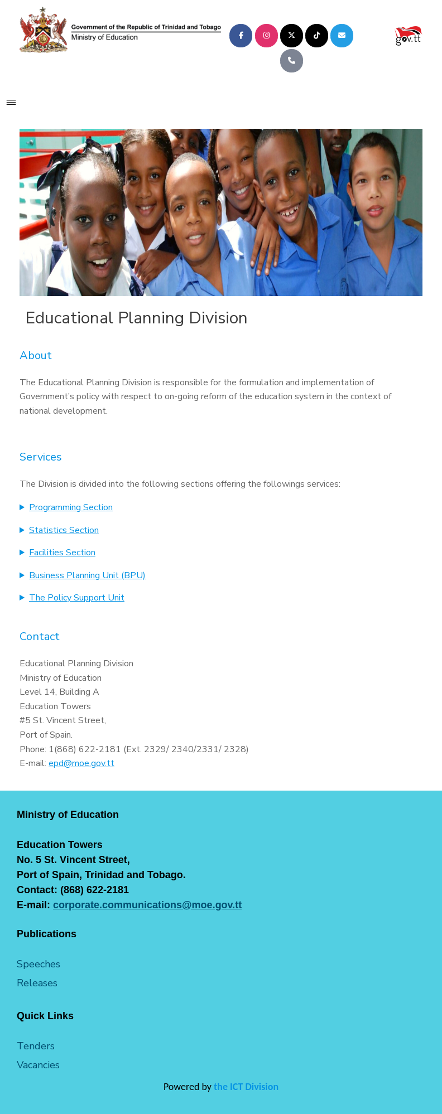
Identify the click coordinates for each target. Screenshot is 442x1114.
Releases (37, 983)
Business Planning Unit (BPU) (87, 575)
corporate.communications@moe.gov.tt (147, 904)
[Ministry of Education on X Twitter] (291, 35)
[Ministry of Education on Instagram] (266, 35)
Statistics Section (64, 530)
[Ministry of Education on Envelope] (341, 35)
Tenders (36, 1046)
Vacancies (38, 1065)
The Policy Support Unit (76, 598)
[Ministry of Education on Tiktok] (316, 35)
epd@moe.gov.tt (81, 763)
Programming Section (71, 507)
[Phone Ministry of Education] (291, 60)
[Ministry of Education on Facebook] (240, 35)
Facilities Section (62, 552)
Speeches (38, 964)
